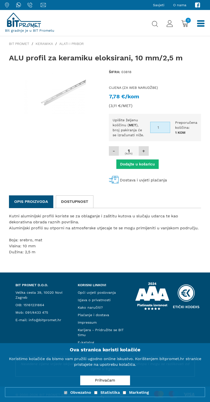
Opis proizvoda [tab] (31, 201)
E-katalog (86, 342)
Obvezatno (80, 392)
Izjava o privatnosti (94, 300)
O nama (179, 5)
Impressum (87, 322)
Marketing (139, 392)
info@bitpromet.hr (45, 320)
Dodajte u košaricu (137, 164)
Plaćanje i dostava (93, 315)
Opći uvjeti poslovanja (97, 292)
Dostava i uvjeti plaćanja (143, 180)
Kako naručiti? (90, 307)
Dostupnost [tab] (74, 201)
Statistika (110, 392)
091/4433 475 (36, 312)
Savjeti (158, 5)
